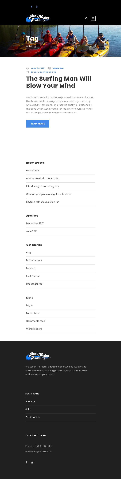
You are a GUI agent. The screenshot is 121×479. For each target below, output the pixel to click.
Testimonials (32, 417)
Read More (38, 123)
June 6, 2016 (37, 68)
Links (28, 409)
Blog (34, 72)
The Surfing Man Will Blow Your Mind (59, 82)
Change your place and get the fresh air (48, 194)
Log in (29, 305)
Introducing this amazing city (42, 186)
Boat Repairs (32, 393)
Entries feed (32, 313)
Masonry (31, 268)
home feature (34, 260)
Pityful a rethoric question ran (42, 202)
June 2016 (31, 231)
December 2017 (35, 223)
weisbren (58, 68)
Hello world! (32, 170)
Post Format (33, 276)
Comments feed (35, 321)
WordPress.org (34, 328)
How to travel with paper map (42, 178)
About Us (30, 401)
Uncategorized (47, 72)
